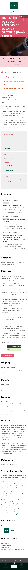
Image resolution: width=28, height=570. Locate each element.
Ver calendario (6, 148)
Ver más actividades (8, 170)
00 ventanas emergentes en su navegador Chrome (15, 83)
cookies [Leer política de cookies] (13, 562)
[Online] (13, 58)
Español (25, 17)
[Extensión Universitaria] (14, 61)
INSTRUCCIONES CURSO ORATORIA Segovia (14, 88)
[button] (6, 77)
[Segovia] (5, 58)
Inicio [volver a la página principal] (2, 72)
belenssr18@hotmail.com (17, 514)
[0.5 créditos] (22, 58)
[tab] (14, 7)
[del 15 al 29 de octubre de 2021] (14, 64)
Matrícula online (7, 355)
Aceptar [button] (14, 567)
